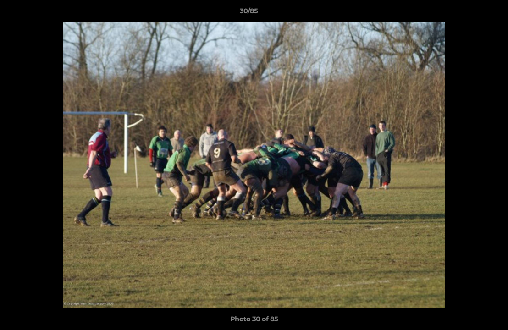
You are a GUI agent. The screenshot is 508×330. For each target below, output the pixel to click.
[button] (469, 13)
